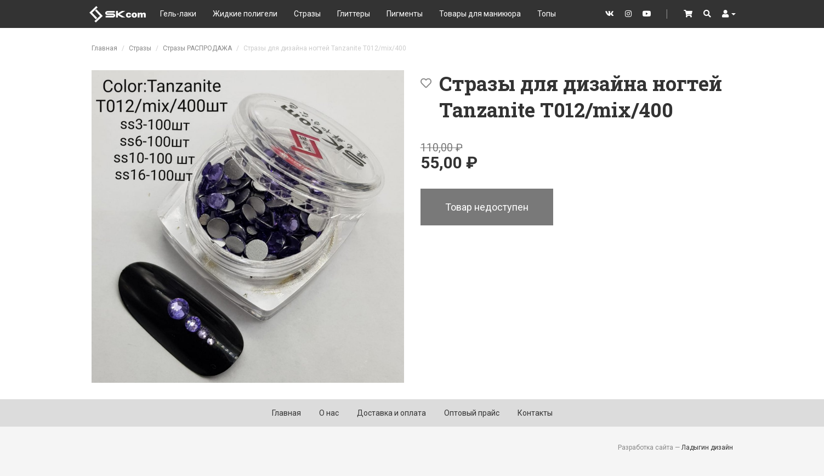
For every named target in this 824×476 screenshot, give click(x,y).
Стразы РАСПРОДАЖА (197, 48)
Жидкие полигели (245, 13)
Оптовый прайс (471, 413)
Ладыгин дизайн (707, 447)
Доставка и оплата (391, 413)
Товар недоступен (487, 207)
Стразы (307, 13)
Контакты (535, 413)
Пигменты (405, 13)
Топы (546, 13)
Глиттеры (353, 13)
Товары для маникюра (480, 13)
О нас (329, 413)
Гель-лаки (178, 13)
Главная (104, 48)
